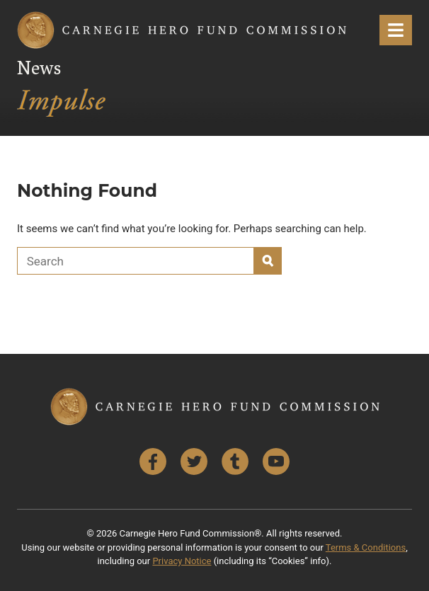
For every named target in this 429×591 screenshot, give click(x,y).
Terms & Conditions (366, 547)
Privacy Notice (181, 561)
